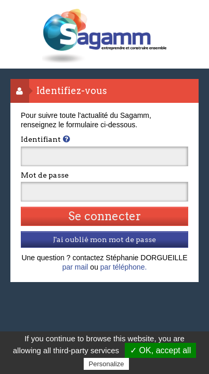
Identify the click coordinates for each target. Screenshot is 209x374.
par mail (75, 267)
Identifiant (41, 139)
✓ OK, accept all (160, 350)
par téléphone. (123, 267)
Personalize (106, 364)
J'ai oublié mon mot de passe (104, 239)
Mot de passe (45, 175)
